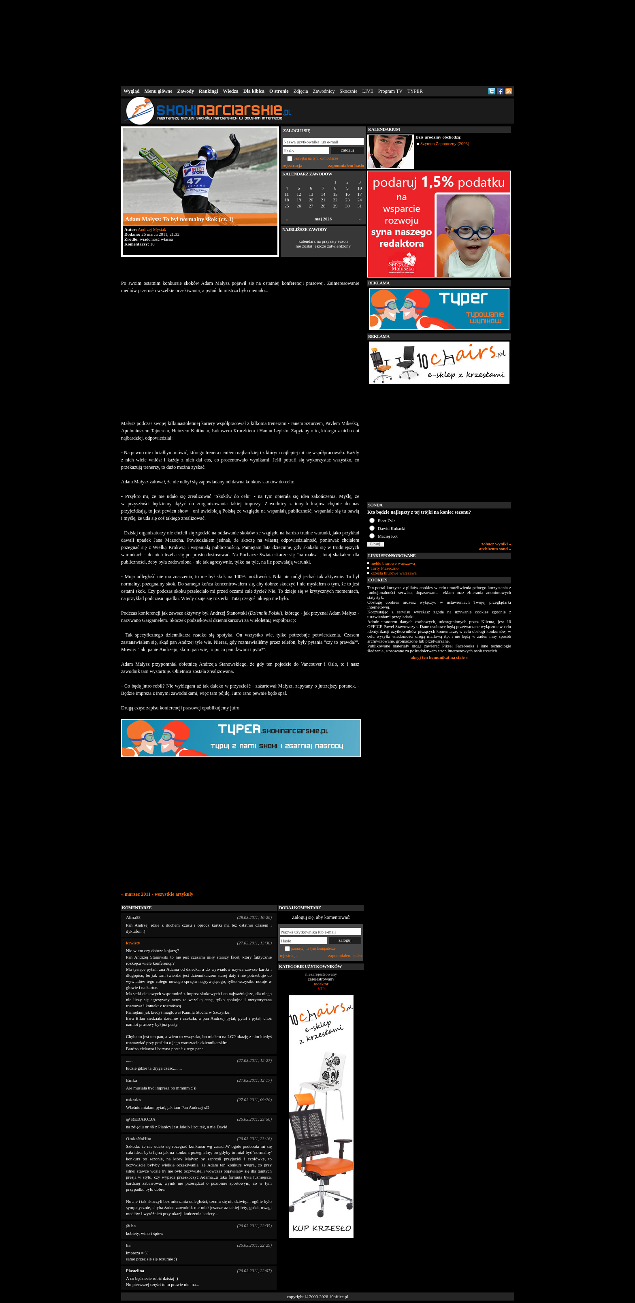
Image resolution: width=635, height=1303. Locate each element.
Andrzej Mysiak (152, 229)
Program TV (390, 91)
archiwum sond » (495, 548)
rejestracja (292, 165)
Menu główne (159, 91)
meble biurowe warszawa (393, 563)
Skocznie (348, 91)
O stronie (278, 91)
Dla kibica (253, 91)
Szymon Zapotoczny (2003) (444, 143)
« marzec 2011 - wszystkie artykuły (157, 894)
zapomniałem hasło (346, 165)
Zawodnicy (324, 91)
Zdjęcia (301, 91)
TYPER (415, 91)
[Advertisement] (317, 42)
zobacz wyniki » (496, 543)
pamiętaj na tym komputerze (316, 158)
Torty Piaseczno (384, 568)
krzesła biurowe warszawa (394, 572)
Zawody (185, 91)
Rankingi (208, 91)
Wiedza (230, 91)
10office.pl (338, 1296)
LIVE (367, 91)
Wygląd (132, 91)
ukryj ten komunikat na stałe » (439, 657)
